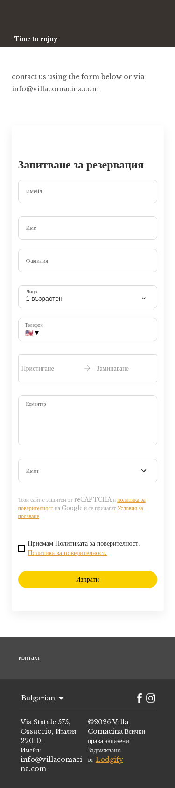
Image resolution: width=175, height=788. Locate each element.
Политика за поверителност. (67, 552)
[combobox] (87, 471)
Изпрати (87, 579)
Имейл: (31, 750)
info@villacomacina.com (51, 764)
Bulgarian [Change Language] (43, 698)
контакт (29, 657)
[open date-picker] (87, 368)
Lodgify (109, 759)
